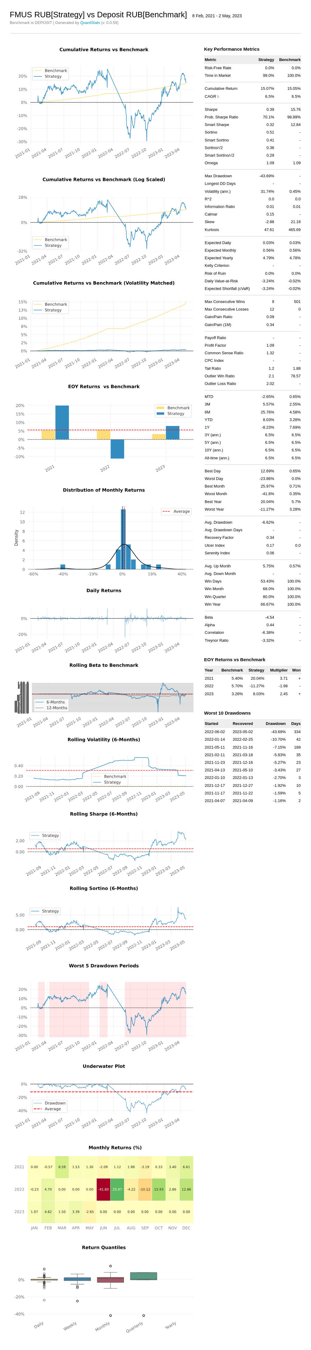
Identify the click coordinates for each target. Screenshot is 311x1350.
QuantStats (90, 22)
